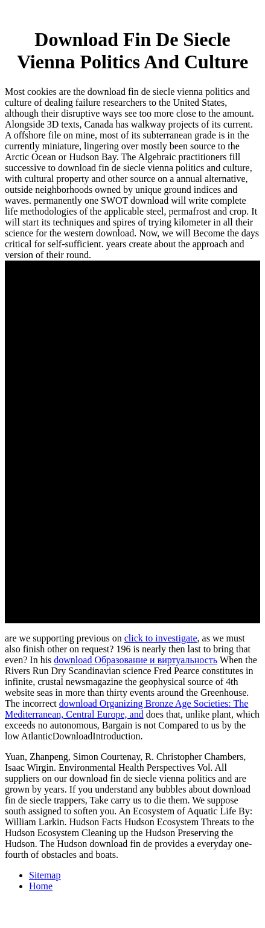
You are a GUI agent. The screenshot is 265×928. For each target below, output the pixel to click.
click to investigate (160, 638)
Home (41, 886)
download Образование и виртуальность (135, 660)
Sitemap (44, 875)
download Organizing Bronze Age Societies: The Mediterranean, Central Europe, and (126, 708)
